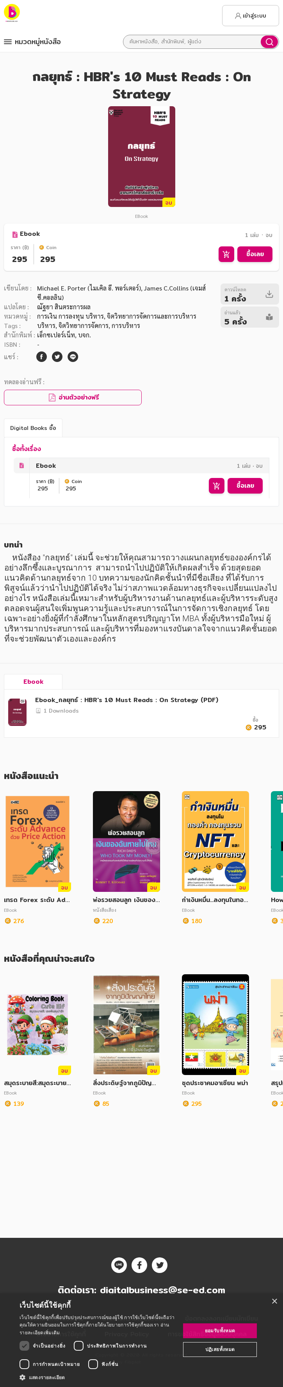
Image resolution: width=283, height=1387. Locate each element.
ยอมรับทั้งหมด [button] (220, 1330)
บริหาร (46, 325)
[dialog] (141, 1340)
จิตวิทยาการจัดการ (84, 325)
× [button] (274, 1302)
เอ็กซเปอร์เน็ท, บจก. (64, 335)
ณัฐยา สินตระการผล (64, 307)
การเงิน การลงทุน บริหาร (70, 316)
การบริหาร (126, 325)
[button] (98, 1377)
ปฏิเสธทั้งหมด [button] (220, 1349)
